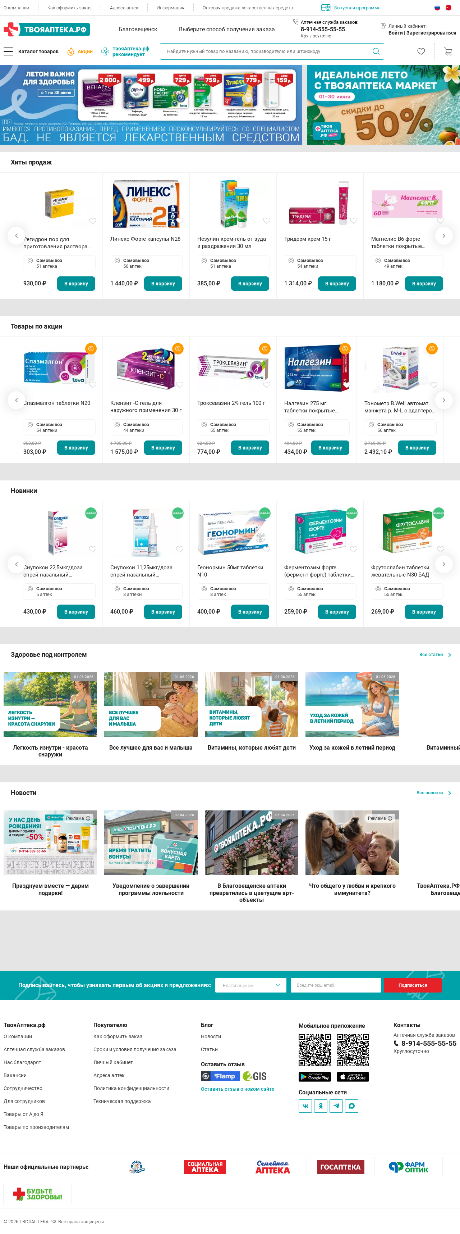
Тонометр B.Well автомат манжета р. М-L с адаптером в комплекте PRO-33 (400, 407)
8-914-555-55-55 (323, 29)
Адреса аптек (124, 7)
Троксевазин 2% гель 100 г (231, 403)
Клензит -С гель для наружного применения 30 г (145, 406)
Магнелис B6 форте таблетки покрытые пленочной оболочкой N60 (405, 243)
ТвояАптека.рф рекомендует (125, 51)
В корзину (76, 283)
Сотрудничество (23, 1088)
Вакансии (15, 1075)
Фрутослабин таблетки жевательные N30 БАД (400, 571)
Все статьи (435, 654)
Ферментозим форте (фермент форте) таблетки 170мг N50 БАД (317, 571)
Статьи (209, 1049)
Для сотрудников (24, 1101)
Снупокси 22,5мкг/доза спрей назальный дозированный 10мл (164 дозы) (55, 571)
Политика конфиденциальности (131, 1088)
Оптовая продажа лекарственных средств (248, 7)
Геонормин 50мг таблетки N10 (230, 571)
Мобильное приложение (332, 1025)
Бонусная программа (351, 7)
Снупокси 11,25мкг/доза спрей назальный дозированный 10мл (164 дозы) (142, 571)
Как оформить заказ (69, 7)
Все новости (434, 792)
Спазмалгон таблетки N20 (56, 403)
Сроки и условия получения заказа (134, 1049)
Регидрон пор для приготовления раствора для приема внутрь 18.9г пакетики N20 (55, 243)
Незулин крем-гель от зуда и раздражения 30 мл (231, 242)
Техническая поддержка (122, 1101)
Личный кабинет (113, 1062)
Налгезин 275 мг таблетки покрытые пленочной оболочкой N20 (313, 407)
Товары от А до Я (23, 1114)
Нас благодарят (22, 1062)
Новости (211, 1036)
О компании (16, 7)
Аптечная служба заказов (34, 1049)
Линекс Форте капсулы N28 (145, 239)
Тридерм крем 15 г (307, 239)
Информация (170, 7)
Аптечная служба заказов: (329, 22)
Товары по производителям (36, 1127)
